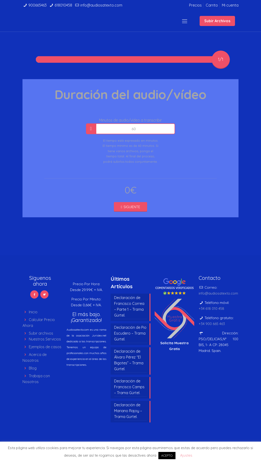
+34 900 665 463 (212, 324)
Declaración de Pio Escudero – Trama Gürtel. (130, 333)
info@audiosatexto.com (101, 5)
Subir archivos (41, 333)
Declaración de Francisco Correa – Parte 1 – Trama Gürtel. (129, 306)
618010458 (63, 5)
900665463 (37, 5)
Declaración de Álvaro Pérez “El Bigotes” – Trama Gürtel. (128, 360)
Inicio (33, 312)
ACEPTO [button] (167, 455)
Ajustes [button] (186, 455)
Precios (195, 5)
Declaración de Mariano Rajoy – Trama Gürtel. (128, 411)
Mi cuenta (230, 5)
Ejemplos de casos (45, 346)
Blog (33, 368)
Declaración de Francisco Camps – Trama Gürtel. (129, 387)
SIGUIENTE (130, 207)
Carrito (212, 5)
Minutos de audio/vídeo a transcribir (130, 120)
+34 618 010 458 (211, 308)
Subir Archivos (217, 20)
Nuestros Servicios (45, 339)
